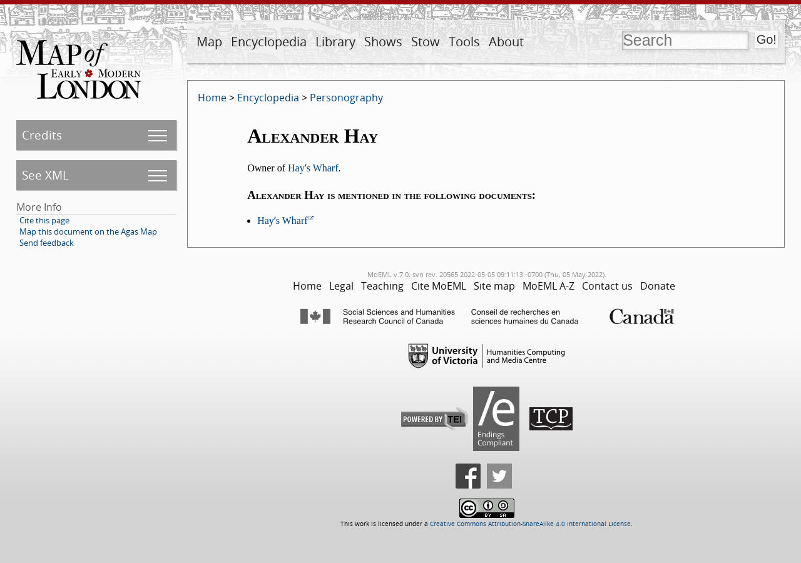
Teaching (382, 286)
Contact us (607, 286)
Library (335, 41)
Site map (494, 286)
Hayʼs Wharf (313, 168)
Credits (42, 134)
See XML (45, 174)
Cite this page (44, 220)
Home (212, 97)
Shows (383, 41)
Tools (464, 41)
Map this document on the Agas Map (88, 231)
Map (209, 41)
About (506, 41)
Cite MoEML (438, 286)
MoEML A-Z (548, 286)
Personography (346, 97)
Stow (425, 41)
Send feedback (46, 242)
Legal (341, 286)
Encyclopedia (269, 41)
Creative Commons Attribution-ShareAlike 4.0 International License (530, 524)
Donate (657, 286)
